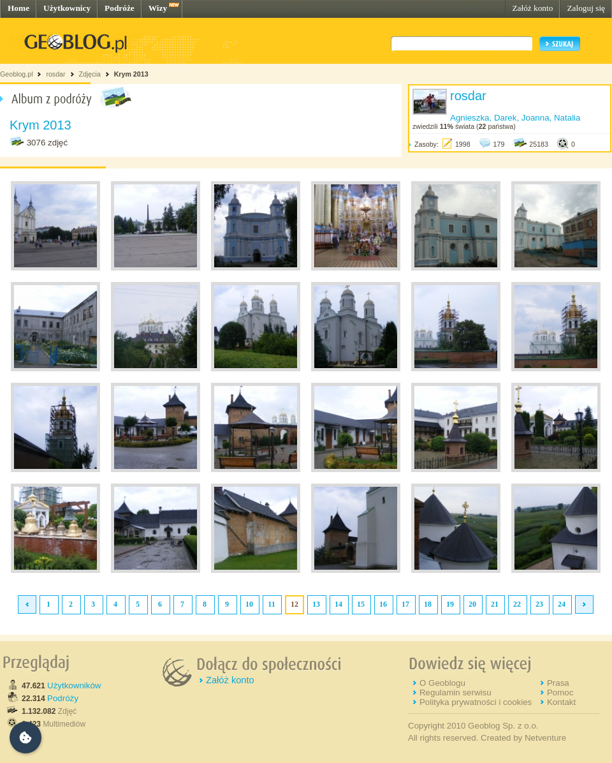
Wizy (158, 8)
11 (271, 604)
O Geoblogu (442, 683)
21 (495, 604)
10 (249, 604)
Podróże (120, 8)
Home (18, 8)
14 (338, 604)
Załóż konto (532, 8)
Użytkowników (74, 685)
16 (383, 604)
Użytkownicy (67, 8)
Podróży (62, 698)
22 (517, 604)
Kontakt (561, 702)
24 (561, 604)
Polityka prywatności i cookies (475, 702)
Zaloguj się (586, 8)
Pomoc (560, 692)
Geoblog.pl (16, 74)
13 (316, 604)
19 (450, 604)
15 (361, 604)
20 (472, 604)
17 (405, 604)
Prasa (558, 683)
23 (539, 604)
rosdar (55, 74)
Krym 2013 (131, 74)
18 (428, 604)
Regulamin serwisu (455, 692)
